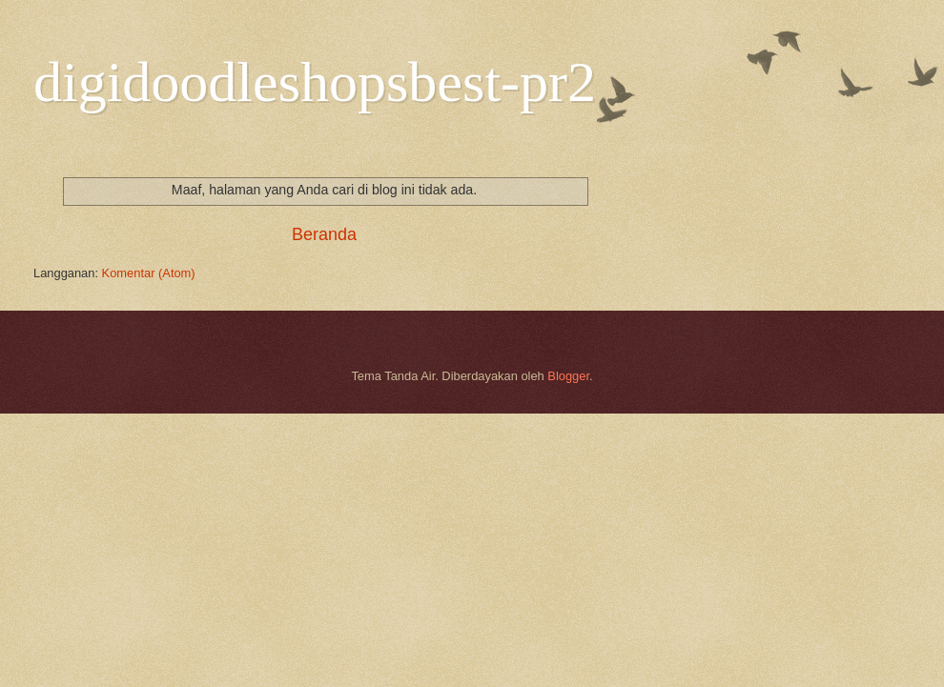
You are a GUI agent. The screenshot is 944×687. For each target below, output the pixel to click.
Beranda (324, 234)
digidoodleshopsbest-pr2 (314, 82)
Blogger (568, 376)
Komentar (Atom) (148, 273)
